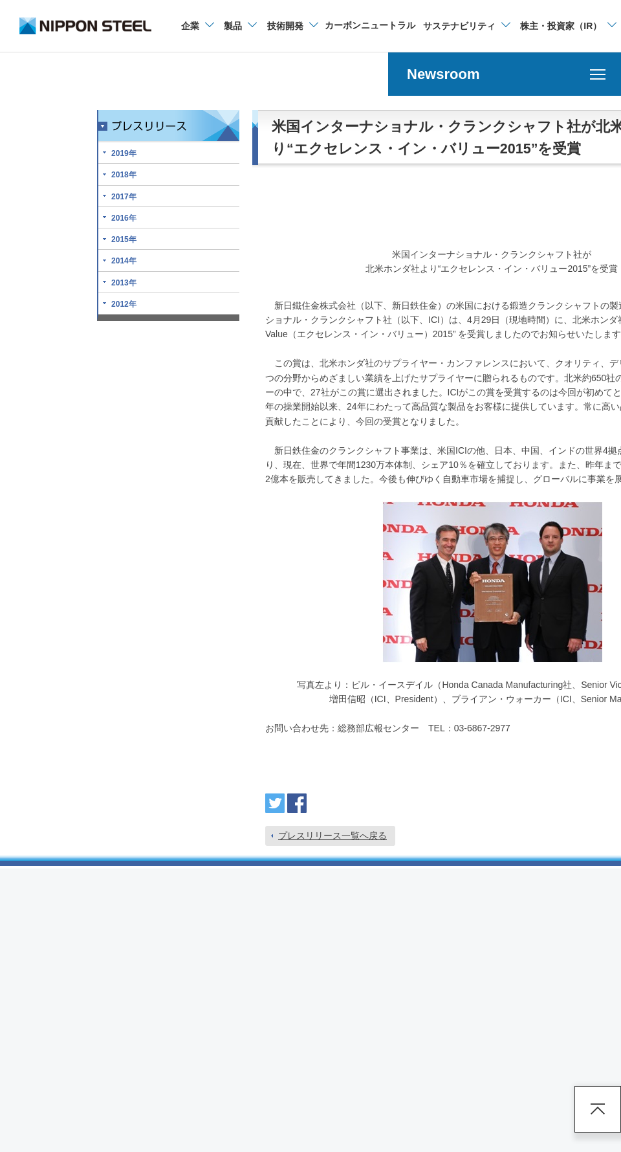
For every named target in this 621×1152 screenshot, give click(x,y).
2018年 (123, 174)
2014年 (123, 260)
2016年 (123, 218)
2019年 (123, 153)
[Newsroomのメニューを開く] (504, 74)
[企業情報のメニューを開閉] (197, 26)
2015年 (123, 239)
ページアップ (597, 1109)
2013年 (123, 282)
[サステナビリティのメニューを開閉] (466, 26)
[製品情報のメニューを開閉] (239, 26)
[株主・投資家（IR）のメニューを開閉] (567, 26)
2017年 (123, 196)
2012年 (123, 304)
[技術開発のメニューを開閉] (292, 26)
